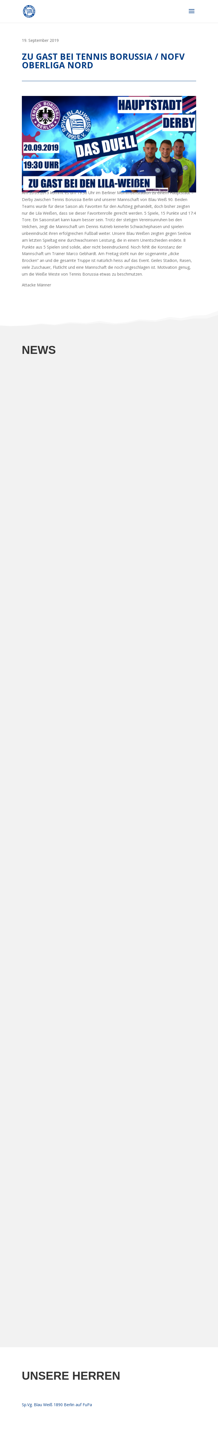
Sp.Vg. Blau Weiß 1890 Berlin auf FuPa (57, 1404)
